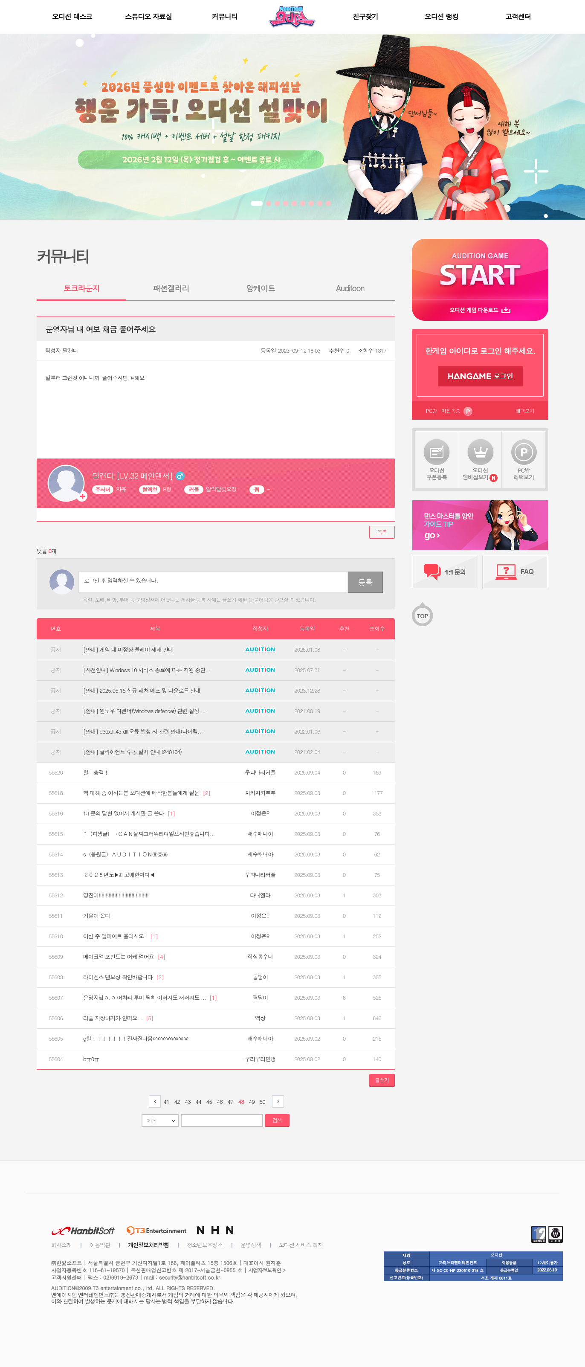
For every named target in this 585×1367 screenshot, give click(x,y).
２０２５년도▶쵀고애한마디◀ (119, 874)
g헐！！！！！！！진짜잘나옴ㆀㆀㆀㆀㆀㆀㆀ (135, 1038)
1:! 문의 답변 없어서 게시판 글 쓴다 (129, 813)
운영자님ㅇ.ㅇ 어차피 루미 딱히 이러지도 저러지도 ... (150, 997)
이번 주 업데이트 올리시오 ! (120, 936)
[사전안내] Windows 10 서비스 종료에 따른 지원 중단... (146, 670)
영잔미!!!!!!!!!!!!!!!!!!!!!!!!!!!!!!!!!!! (115, 895)
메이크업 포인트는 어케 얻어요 (124, 956)
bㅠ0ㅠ (91, 1059)
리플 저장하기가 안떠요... (118, 1018)
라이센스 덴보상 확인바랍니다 (123, 977)
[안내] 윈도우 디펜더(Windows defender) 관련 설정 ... (144, 711)
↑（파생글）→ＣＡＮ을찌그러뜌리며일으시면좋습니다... (148, 833)
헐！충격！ (96, 772)
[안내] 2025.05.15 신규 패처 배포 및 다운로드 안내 (141, 690)
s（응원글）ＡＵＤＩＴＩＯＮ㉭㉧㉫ (125, 854)
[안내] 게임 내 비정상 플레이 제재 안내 (128, 649)
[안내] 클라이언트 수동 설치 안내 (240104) (132, 752)
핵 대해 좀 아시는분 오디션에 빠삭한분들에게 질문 (146, 792)
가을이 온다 (96, 915)
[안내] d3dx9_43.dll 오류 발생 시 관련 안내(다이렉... (143, 731)
